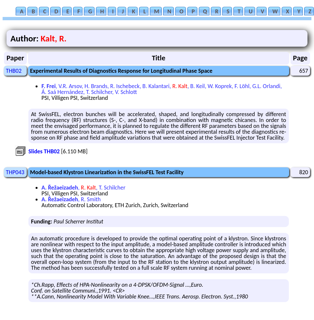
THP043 (15, 172)
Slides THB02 (44, 151)
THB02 (14, 70)
